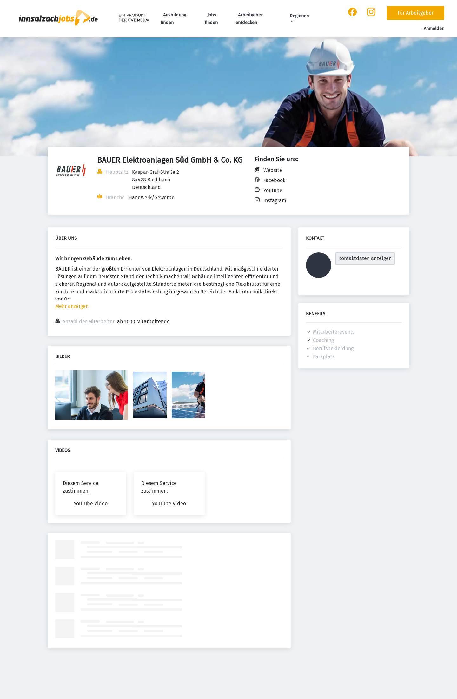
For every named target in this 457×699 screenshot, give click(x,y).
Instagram (274, 201)
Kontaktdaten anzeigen (365, 258)
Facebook (274, 180)
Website (272, 170)
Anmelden (434, 28)
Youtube (272, 190)
